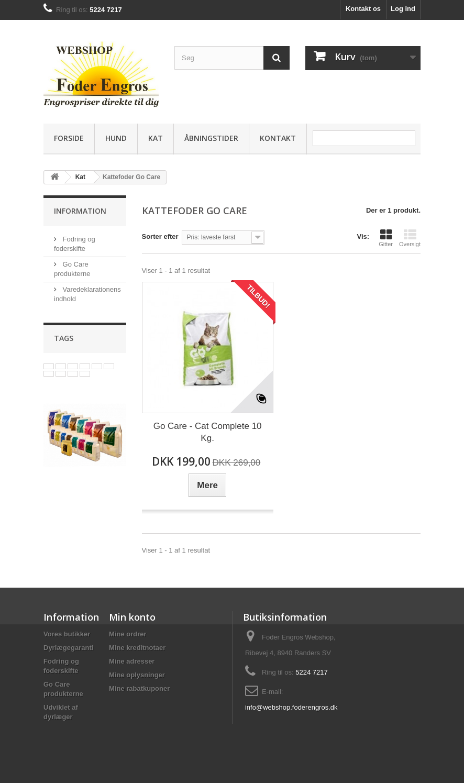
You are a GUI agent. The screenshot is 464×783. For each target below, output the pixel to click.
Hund (116, 138)
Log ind (403, 9)
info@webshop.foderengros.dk (291, 707)
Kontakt (278, 138)
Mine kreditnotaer (137, 648)
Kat (155, 138)
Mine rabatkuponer (139, 688)
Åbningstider (211, 138)
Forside (69, 138)
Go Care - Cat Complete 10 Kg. (207, 432)
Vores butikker (66, 634)
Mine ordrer (128, 634)
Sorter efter (160, 236)
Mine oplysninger (137, 675)
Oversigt (410, 237)
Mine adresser (131, 661)
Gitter (386, 237)
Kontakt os (363, 9)
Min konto (132, 617)
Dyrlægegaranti (68, 648)
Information (80, 211)
